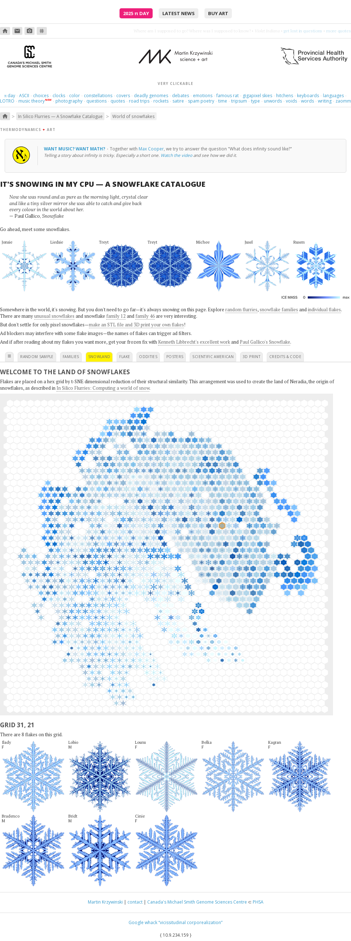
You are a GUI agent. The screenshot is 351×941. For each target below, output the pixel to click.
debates (180, 95)
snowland (99, 356)
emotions (202, 95)
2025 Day (136, 13)
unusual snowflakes (54, 316)
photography (68, 101)
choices (41, 95)
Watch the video (176, 155)
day (9, 95)
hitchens (284, 95)
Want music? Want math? (75, 148)
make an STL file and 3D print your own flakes (136, 324)
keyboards (308, 95)
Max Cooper (151, 148)
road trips (139, 101)
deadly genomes (151, 95)
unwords (273, 101)
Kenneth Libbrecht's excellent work (194, 342)
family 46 (145, 316)
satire (178, 101)
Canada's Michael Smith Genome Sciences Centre (197, 902)
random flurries (241, 309)
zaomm (343, 101)
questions (96, 101)
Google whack (143, 922)
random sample (37, 356)
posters (174, 356)
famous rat (227, 95)
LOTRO (7, 101)
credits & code (285, 356)
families (71, 356)
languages (333, 95)
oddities (148, 356)
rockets (160, 101)
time (222, 101)
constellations (98, 95)
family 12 (116, 316)
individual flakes (324, 309)
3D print (251, 356)
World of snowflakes (133, 116)
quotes (118, 101)
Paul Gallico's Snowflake (265, 342)
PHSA (258, 902)
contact (135, 902)
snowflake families (279, 309)
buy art (218, 13)
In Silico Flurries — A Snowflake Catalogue (60, 116)
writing (325, 101)
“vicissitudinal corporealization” (190, 922)
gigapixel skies (257, 95)
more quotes (338, 30)
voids (291, 101)
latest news (178, 13)
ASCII (24, 95)
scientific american (213, 356)
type (255, 101)
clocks (59, 95)
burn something (307, 30)
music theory (31, 101)
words (307, 101)
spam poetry (201, 101)
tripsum (239, 101)
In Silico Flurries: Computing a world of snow (103, 388)
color (74, 95)
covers (123, 95)
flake (124, 356)
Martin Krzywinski (105, 902)
